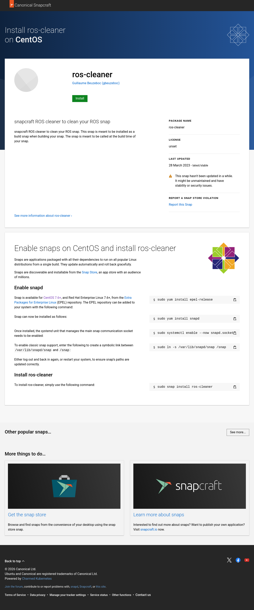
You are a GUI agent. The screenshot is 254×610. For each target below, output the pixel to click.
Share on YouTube (246, 560)
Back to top (15, 561)
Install (80, 98)
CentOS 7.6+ (52, 298)
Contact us (143, 595)
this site (101, 586)
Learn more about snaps (158, 514)
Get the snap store (27, 514)
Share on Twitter (229, 560)
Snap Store (89, 272)
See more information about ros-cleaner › (43, 216)
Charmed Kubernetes (37, 578)
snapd (74, 586)
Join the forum (14, 586)
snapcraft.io (148, 529)
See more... (238, 432)
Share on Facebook (238, 560)
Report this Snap (180, 204)
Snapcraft (85, 586)
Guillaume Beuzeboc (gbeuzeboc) (96, 83)
